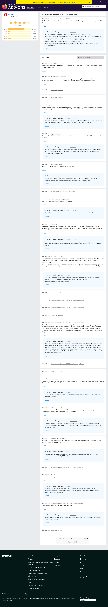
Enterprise (57, 565)
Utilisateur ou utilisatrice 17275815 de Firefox (64, 503)
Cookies (15, 594)
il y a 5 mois (58, 134)
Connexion (103, 2)
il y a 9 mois (80, 322)
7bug (52, 292)
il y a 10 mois (58, 371)
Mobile (56, 562)
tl (51, 105)
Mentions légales (24, 594)
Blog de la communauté (36, 579)
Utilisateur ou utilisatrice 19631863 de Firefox (64, 300)
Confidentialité (6, 594)
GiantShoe (54, 63)
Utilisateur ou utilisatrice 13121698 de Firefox (64, 322)
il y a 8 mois (80, 300)
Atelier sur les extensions (36, 567)
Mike (52, 371)
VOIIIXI (53, 379)
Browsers (83, 559)
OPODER (53, 256)
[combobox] (94, 6)
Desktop (57, 559)
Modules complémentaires (38, 556)
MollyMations (55, 76)
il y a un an (63, 438)
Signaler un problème (35, 585)
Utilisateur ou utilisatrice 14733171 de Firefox (64, 307)
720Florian (54, 408)
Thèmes (38, 7)
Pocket (82, 571)
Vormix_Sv (54, 224)
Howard (53, 97)
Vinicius (53, 315)
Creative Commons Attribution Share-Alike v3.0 (56, 598)
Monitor (83, 568)
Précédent (61, 539)
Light (52, 134)
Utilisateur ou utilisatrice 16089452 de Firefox (64, 18)
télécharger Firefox (69, 2)
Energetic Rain (55, 438)
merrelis (53, 530)
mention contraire (10, 598)
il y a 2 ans (80, 18)
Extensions (30, 7)
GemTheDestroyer (56, 199)
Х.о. (52, 474)
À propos (31, 559)
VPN (81, 562)
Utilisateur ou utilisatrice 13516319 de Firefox (64, 467)
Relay (82, 565)
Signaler (44, 26)
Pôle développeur (34, 570)
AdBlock (11, 14)
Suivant (85, 539)
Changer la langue (85, 598)
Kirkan (53, 164)
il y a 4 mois (61, 63)
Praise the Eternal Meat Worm (59, 191)
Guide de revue (33, 588)
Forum (30, 582)
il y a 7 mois (61, 224)
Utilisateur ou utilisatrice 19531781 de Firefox (64, 364)
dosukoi (53, 90)
